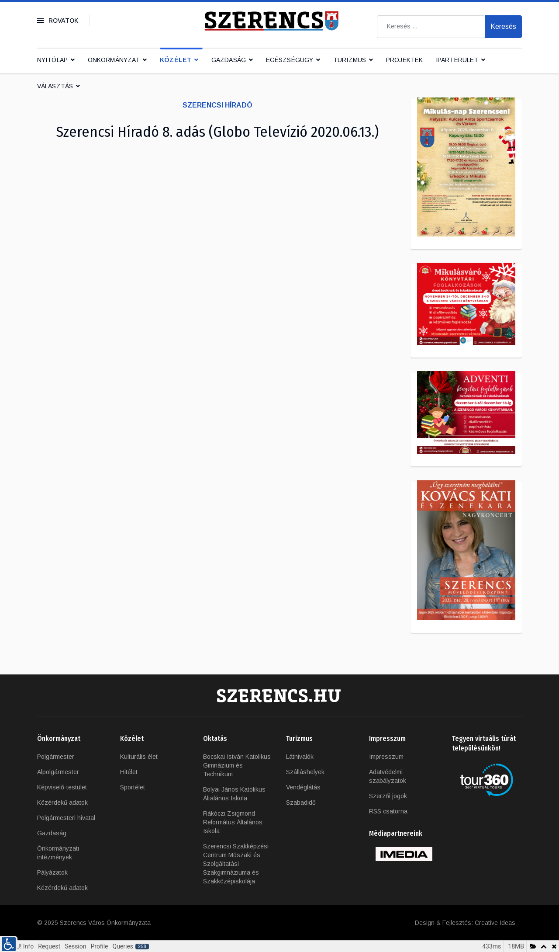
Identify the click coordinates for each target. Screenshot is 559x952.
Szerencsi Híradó (217, 105)
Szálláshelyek (305, 771)
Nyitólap (52, 59)
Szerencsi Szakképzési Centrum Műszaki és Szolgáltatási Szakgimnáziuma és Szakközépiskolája (236, 864)
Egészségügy (289, 59)
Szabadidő (301, 802)
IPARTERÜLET (457, 59)
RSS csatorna (388, 811)
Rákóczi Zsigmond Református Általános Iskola (232, 822)
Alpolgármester (58, 771)
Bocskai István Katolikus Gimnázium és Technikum (237, 765)
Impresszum (386, 756)
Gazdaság (228, 59)
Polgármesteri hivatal (66, 817)
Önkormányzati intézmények (58, 853)
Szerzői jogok (388, 795)
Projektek (404, 59)
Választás (55, 86)
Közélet (175, 59)
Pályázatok (52, 872)
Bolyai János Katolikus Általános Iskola (234, 794)
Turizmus (349, 59)
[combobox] (431, 26)
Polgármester (55, 756)
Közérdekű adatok (62, 802)
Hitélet (129, 771)
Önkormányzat (114, 59)
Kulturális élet (139, 756)
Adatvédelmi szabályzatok (387, 776)
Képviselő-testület (62, 787)
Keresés (503, 26)
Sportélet (132, 787)
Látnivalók (300, 756)
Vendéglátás (303, 787)
